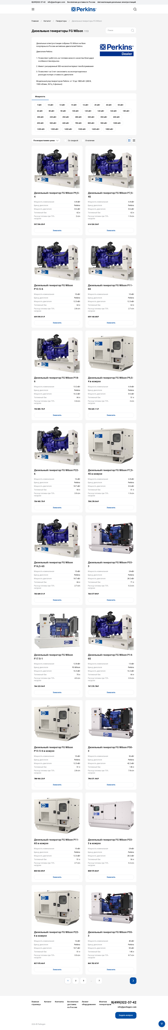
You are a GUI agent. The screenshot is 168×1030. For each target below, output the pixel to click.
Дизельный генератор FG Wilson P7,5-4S (110, 194)
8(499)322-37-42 (38, 2)
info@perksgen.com (56, 2)
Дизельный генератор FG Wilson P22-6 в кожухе (56, 934)
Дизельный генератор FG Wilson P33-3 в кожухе (110, 841)
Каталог (47, 1002)
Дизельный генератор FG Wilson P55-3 (110, 934)
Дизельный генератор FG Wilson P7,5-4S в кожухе (110, 472)
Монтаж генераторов (105, 1003)
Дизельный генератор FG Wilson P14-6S (110, 656)
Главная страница (36, 1003)
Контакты (59, 1002)
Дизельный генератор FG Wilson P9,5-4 (57, 194)
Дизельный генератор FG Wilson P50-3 (110, 749)
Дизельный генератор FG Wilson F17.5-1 (53, 656)
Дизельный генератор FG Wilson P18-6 (56, 379)
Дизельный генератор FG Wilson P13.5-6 (53, 287)
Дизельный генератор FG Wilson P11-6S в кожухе (56, 841)
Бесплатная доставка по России (81, 2)
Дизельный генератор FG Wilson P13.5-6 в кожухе (53, 749)
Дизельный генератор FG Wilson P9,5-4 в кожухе (110, 379)
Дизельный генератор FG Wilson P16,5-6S (53, 564)
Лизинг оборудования (89, 1003)
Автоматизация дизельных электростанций (116, 2)
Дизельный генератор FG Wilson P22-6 (56, 472)
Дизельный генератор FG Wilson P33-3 (110, 564)
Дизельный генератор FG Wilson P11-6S (110, 287)
